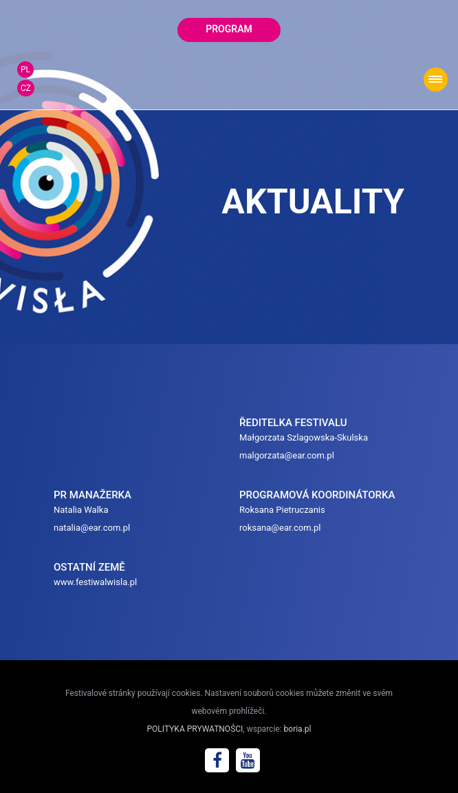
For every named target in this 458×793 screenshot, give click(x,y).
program (229, 28)
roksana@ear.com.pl (280, 527)
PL (25, 69)
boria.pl (298, 729)
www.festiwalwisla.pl (95, 582)
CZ (26, 88)
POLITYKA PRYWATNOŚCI (195, 729)
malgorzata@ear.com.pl (286, 455)
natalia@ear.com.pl (92, 527)
